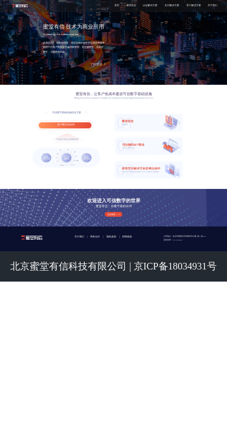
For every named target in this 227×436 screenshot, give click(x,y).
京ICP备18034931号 (175, 266)
